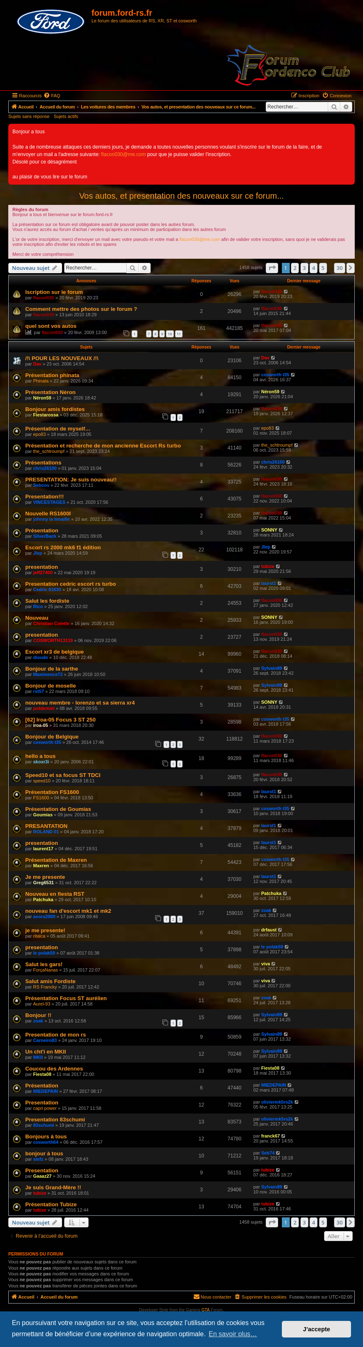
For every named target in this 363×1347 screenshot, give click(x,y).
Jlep (37, 553)
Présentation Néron (50, 392)
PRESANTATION (46, 826)
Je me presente (45, 877)
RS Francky (45, 986)
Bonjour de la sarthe (51, 669)
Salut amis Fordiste (50, 981)
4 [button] (313, 268)
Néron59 (42, 397)
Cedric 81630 (47, 589)
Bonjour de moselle (50, 686)
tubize (267, 566)
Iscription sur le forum (54, 292)
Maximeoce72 (48, 674)
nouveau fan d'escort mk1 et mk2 (68, 911)
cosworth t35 (275, 374)
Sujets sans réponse (29, 116)
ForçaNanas (45, 969)
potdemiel (44, 708)
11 (179, 334)
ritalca (39, 935)
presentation (41, 567)
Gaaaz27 (42, 1176)
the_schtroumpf (49, 451)
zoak (266, 910)
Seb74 (267, 1152)
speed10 (41, 780)
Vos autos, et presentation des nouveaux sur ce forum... (181, 195)
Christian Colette (51, 623)
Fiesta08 (42, 1074)
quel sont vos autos (51, 326)
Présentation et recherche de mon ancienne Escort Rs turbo (103, 446)
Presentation (41, 1102)
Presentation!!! (44, 496)
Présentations (43, 462)
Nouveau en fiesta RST (54, 894)
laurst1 (268, 583)
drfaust (268, 929)
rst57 (38, 691)
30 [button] (340, 268)
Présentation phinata (52, 375)
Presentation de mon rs (55, 1035)
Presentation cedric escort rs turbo (70, 584)
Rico (38, 606)
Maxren (41, 865)
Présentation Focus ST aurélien (66, 998)
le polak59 (44, 952)
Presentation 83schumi (55, 1119)
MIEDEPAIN (45, 1091)
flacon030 (43, 297)
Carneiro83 (45, 1040)
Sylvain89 (271, 668)
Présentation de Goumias (58, 809)
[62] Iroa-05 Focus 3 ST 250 (60, 720)
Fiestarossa (45, 414)
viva (265, 963)
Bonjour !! (38, 1015)
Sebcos (41, 485)
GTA (206, 1310)
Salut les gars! (44, 964)
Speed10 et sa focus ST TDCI (63, 775)
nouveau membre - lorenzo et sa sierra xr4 (80, 703)
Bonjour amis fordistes (55, 409)
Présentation (41, 530)
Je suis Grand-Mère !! (53, 1187)
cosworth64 (45, 1142)
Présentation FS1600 (52, 792)
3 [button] (304, 268)
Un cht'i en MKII (45, 1052)
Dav (37, 363)
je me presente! (45, 930)
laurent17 (43, 848)
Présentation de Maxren (56, 860)
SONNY (269, 529)
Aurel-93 (41, 1003)
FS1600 (41, 797)
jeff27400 (43, 572)
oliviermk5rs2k (277, 1101)
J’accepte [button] (316, 1329)
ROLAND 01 (46, 831)
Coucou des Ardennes (54, 1069)
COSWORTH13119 (53, 640)
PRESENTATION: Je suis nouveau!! (71, 479)
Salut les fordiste (47, 601)
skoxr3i (41, 761)
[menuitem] (51, 96)
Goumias (43, 814)
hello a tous (40, 756)
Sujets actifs (66, 116)
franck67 (270, 1135)
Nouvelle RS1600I (48, 513)
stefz (38, 1159)
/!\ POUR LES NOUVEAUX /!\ (62, 358)
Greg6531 (43, 882)
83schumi (43, 1125)
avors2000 (44, 916)
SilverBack (44, 536)
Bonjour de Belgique (52, 737)
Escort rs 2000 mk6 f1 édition (63, 547)
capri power (45, 1108)
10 (170, 334)
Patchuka (43, 899)
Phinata (40, 380)
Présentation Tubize (51, 1204)
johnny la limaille (51, 519)
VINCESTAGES (49, 502)
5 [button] (323, 268)
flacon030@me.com (123, 154)
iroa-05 (40, 725)
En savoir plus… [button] (233, 1333)
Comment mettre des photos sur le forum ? (81, 309)
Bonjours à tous (46, 1136)
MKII (38, 1057)
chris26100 (45, 468)
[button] (272, 268)
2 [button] (294, 268)
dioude (40, 657)
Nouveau (36, 618)
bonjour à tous (44, 1153)
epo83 (39, 434)
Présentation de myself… (58, 429)
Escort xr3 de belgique (54, 652)
